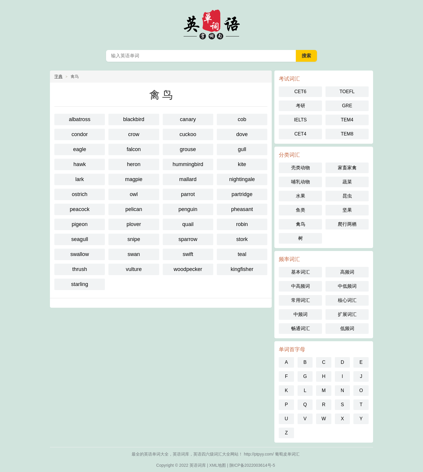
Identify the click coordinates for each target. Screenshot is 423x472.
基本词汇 (300, 272)
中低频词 (347, 286)
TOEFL (347, 91)
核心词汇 (347, 300)
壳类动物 (300, 167)
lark (79, 179)
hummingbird (188, 164)
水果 (300, 195)
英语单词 (211, 23)
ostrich (80, 194)
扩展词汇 (347, 314)
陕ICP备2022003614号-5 (252, 465)
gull (242, 149)
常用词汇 (300, 300)
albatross (79, 119)
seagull (79, 239)
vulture (134, 269)
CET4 (300, 133)
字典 (58, 76)
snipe (133, 239)
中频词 (300, 314)
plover (134, 224)
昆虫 (347, 195)
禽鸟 (300, 224)
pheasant (242, 209)
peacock (80, 209)
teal (242, 254)
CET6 (300, 91)
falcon (134, 149)
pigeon (80, 224)
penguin (188, 209)
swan (133, 254)
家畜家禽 (347, 167)
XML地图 (217, 465)
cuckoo (187, 134)
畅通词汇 (300, 328)
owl (134, 194)
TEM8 (347, 133)
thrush (79, 269)
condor (80, 134)
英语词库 (197, 465)
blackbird (133, 119)
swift (188, 254)
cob (242, 119)
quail (188, 224)
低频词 (347, 328)
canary (188, 119)
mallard (188, 179)
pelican (133, 209)
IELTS (300, 119)
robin (242, 224)
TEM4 (347, 119)
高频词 (347, 272)
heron (133, 164)
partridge (241, 194)
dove (242, 134)
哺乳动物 (300, 181)
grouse (188, 149)
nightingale (242, 179)
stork (242, 239)
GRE (347, 105)
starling (79, 284)
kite (242, 164)
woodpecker (188, 269)
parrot (188, 194)
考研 (300, 105)
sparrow (188, 239)
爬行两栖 (347, 224)
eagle (79, 149)
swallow (79, 254)
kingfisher (242, 269)
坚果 (347, 209)
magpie (133, 179)
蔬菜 (347, 181)
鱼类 (300, 209)
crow (133, 134)
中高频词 (300, 286)
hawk (79, 164)
